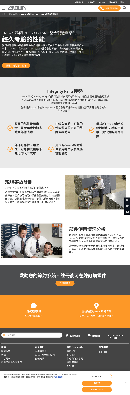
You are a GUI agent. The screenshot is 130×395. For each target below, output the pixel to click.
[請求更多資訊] (127, 206)
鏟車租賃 (5, 351)
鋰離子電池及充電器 (11, 362)
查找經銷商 (78, 2)
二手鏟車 (5, 358)
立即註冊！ (65, 283)
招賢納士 (71, 366)
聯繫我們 (91, 2)
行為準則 (71, 354)
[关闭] (126, 382)
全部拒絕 (97, 383)
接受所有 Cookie (97, 390)
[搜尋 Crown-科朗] (124, 8)
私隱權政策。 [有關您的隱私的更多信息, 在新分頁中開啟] (59, 377)
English (101, 2)
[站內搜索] (31, 335)
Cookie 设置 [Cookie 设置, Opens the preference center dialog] (96, 376)
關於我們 (71, 351)
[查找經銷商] (127, 200)
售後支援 (39, 358)
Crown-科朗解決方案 (45, 354)
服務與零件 (40, 351)
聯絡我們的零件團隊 (16, 65)
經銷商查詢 (72, 362)
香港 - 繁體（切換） (116, 2)
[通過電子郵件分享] (127, 212)
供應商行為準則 (75, 358)
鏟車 (3, 354)
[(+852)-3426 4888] (109, 8)
